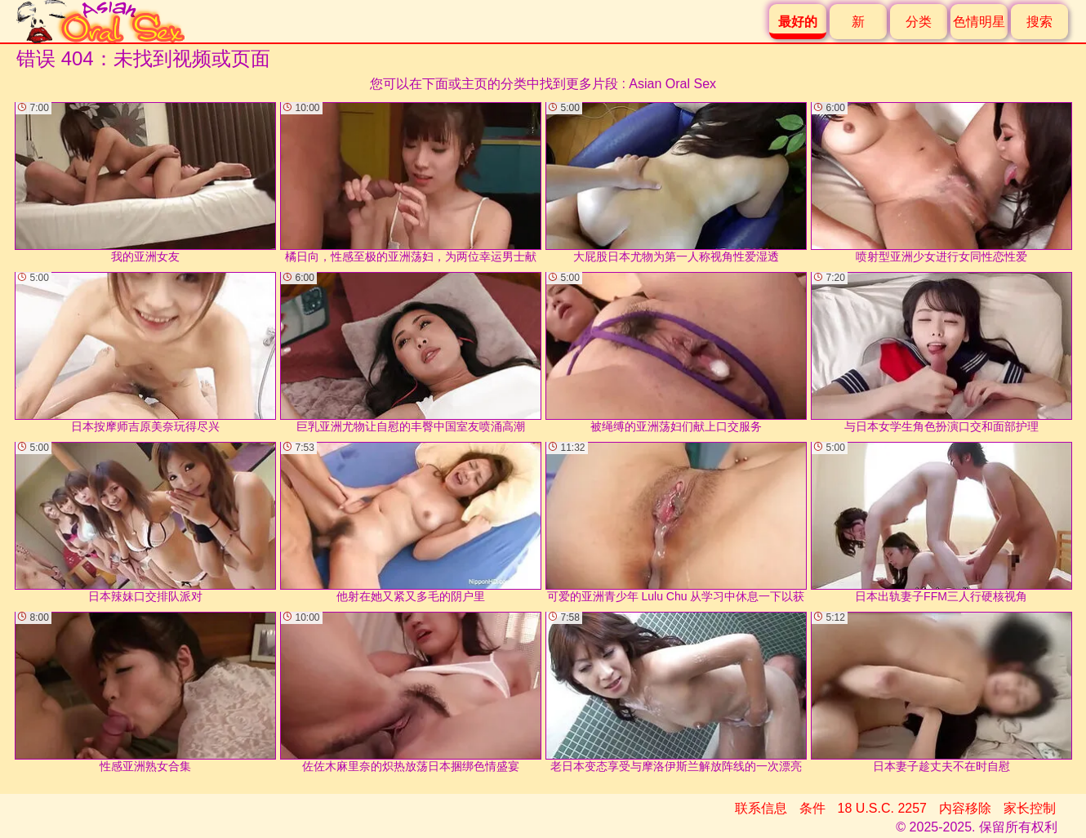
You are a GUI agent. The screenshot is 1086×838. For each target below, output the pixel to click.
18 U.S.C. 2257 (882, 808)
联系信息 (761, 808)
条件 (812, 808)
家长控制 (1030, 808)
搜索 (1039, 22)
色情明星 (979, 22)
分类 (919, 22)
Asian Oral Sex (672, 84)
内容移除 (965, 808)
